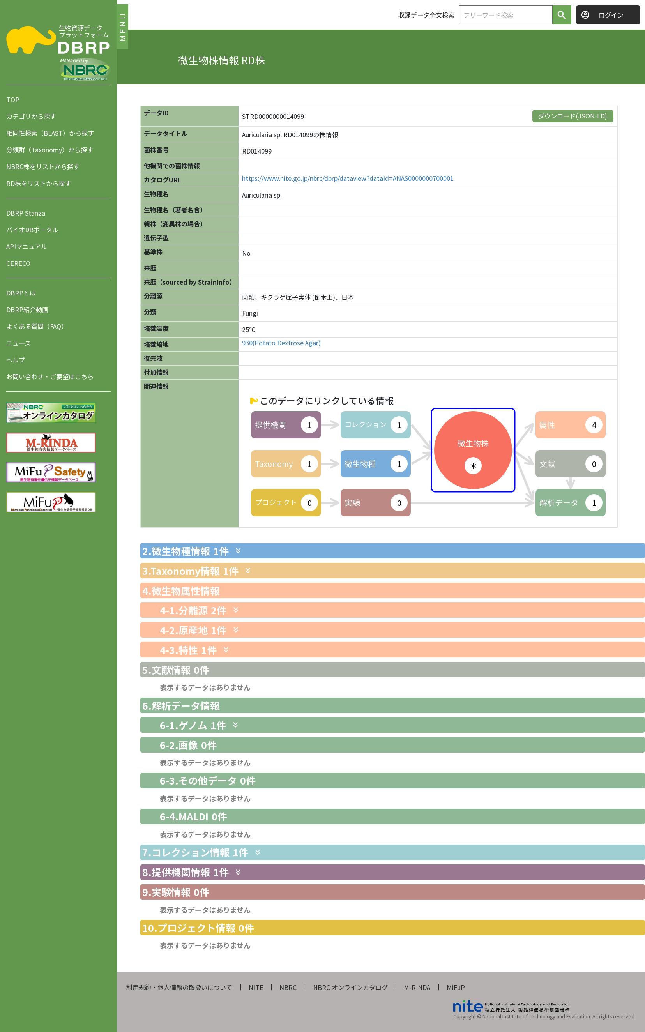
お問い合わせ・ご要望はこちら (50, 376)
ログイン (611, 14)
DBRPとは (21, 292)
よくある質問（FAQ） (36, 326)
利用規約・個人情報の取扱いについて (179, 987)
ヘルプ (15, 359)
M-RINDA (417, 987)
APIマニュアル (26, 246)
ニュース (18, 343)
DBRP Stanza (25, 212)
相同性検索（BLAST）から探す (50, 133)
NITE (256, 987)
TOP (12, 99)
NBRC (288, 987)
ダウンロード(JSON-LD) (572, 115)
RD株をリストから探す (38, 183)
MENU (122, 26)
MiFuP (456, 987)
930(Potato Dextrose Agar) (281, 342)
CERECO (18, 263)
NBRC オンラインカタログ (350, 987)
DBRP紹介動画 (27, 309)
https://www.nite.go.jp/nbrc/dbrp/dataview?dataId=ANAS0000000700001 (348, 178)
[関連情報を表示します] (238, 550)
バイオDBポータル (32, 229)
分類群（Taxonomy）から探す (49, 149)
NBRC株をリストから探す (43, 166)
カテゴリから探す (31, 116)
